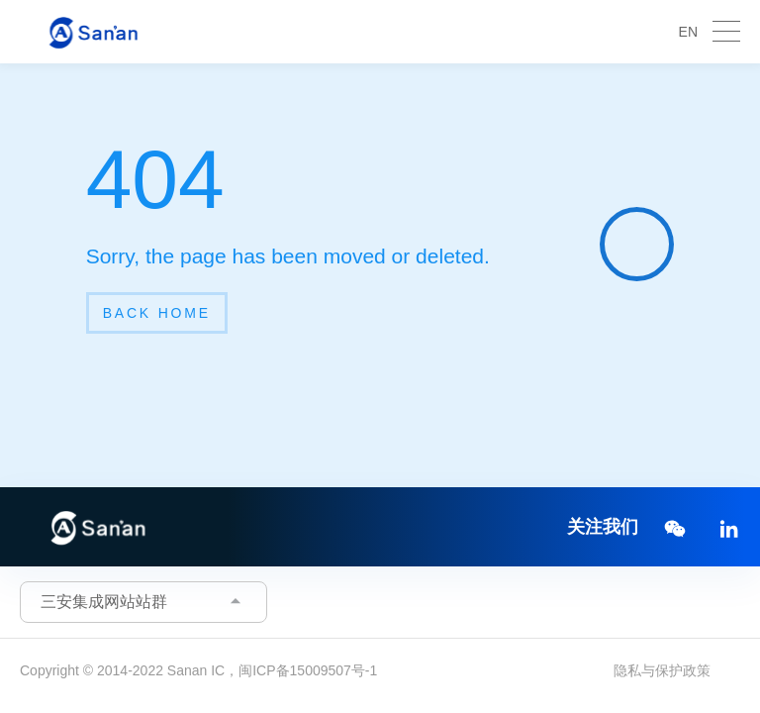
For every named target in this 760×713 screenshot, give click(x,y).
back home (157, 313)
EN (688, 32)
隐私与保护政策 (662, 670)
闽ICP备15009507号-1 (307, 670)
